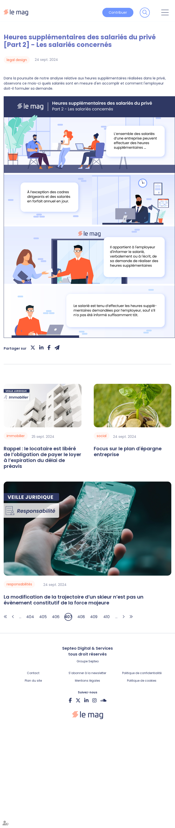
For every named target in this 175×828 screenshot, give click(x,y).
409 (93, 617)
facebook (70, 700)
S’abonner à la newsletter (87, 673)
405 (43, 617)
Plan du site (33, 680)
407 (68, 617)
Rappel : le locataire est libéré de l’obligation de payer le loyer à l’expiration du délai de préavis (42, 457)
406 (55, 617)
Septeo (93, 661)
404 (30, 617)
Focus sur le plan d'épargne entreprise (128, 452)
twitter (78, 700)
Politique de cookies (141, 680)
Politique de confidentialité (142, 673)
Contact (33, 673)
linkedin (86, 700)
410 (106, 617)
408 (81, 617)
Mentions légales (87, 680)
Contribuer (118, 12)
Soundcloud (103, 700)
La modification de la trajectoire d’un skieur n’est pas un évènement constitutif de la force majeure (73, 600)
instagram (94, 700)
